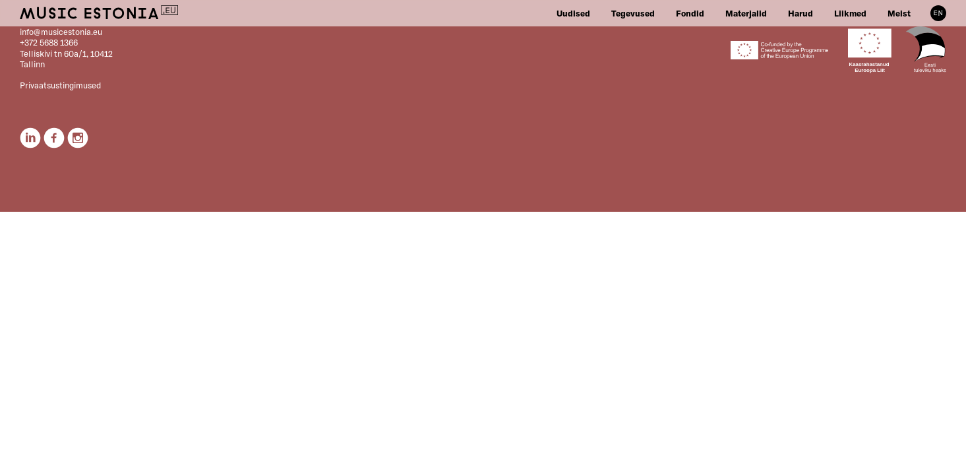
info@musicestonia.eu (61, 31)
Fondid (690, 13)
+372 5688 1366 (49, 42)
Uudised (573, 13)
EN (938, 13)
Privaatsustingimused (60, 85)
